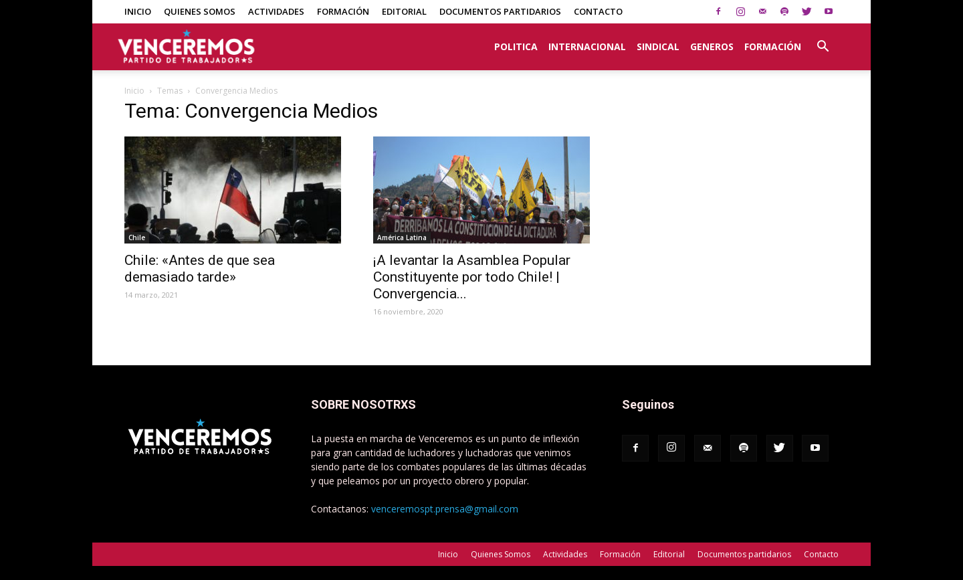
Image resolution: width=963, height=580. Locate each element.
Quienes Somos (199, 11)
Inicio (137, 11)
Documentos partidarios (500, 11)
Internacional (587, 46)
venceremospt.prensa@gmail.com (444, 508)
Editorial (404, 11)
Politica (516, 46)
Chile (136, 237)
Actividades (276, 11)
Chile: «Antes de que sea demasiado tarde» (199, 268)
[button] (823, 39)
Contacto (598, 11)
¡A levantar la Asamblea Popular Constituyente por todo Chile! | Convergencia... (471, 277)
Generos (712, 46)
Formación (343, 11)
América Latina (402, 237)
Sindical (658, 46)
